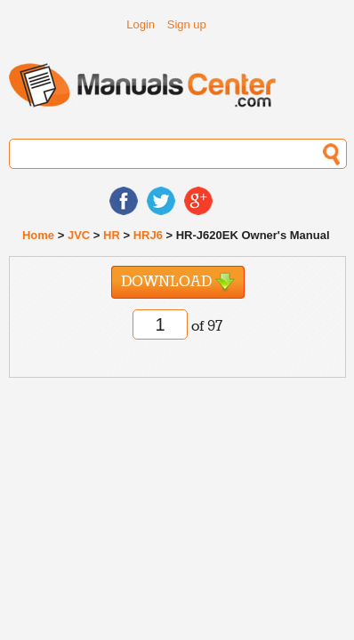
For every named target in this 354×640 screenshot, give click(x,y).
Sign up (186, 24)
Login (140, 24)
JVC (79, 235)
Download (178, 282)
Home (38, 235)
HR (111, 235)
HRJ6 (148, 235)
